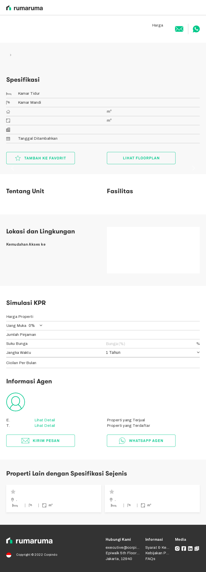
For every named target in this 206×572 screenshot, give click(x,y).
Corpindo (50, 555)
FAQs (150, 559)
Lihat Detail (44, 420)
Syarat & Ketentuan (163, 548)
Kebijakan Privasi (160, 553)
